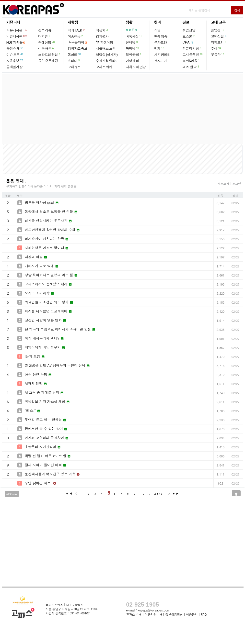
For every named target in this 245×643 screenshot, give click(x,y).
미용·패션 (46, 48)
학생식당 (104, 42)
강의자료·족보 (77, 49)
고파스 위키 (104, 67)
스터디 (74, 60)
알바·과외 (134, 54)
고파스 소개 (133, 614)
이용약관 (150, 614)
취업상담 (191, 30)
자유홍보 (14, 60)
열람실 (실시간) (106, 55)
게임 (158, 30)
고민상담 (219, 36)
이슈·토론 (14, 54)
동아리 (74, 54)
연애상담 (46, 42)
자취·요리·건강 (136, 67)
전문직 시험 (192, 48)
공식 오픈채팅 (48, 61)
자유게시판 (17, 30)
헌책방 (132, 42)
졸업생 (217, 30)
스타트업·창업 (49, 54)
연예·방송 (160, 36)
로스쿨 (189, 36)
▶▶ (175, 493)
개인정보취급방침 (171, 614)
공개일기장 (14, 67)
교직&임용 (191, 60)
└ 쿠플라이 (76, 42)
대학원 (44, 36)
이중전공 (75, 36)
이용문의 (192, 614)
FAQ (204, 614)
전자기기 (160, 61)
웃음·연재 (14, 48)
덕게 (159, 48)
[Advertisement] (122, 109)
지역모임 (218, 42)
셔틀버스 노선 (106, 49)
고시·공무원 (193, 54)
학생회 (102, 30)
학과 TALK (77, 30)
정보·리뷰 (46, 30)
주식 (216, 48)
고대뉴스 (74, 67)
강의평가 (102, 36)
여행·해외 (132, 61)
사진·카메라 (162, 55)
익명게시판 (17, 36)
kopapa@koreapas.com (154, 610)
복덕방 (132, 48)
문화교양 (160, 42)
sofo (132, 30)
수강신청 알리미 (107, 61)
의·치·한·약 (191, 67)
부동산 (217, 54)
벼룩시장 (134, 36)
